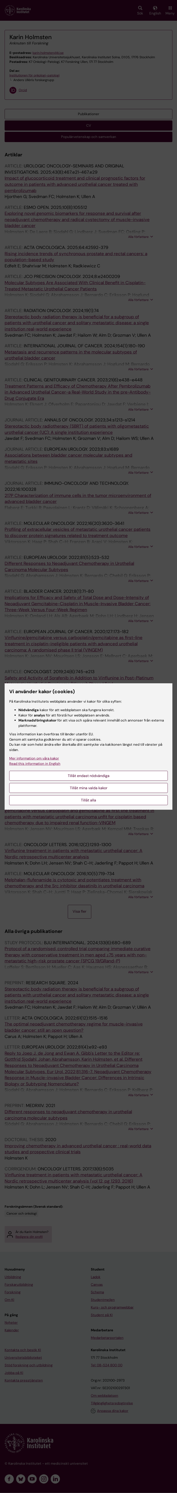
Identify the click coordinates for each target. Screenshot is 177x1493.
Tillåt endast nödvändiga (88, 775)
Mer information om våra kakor (34, 758)
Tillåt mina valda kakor (88, 788)
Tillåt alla (88, 800)
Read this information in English (34, 763)
